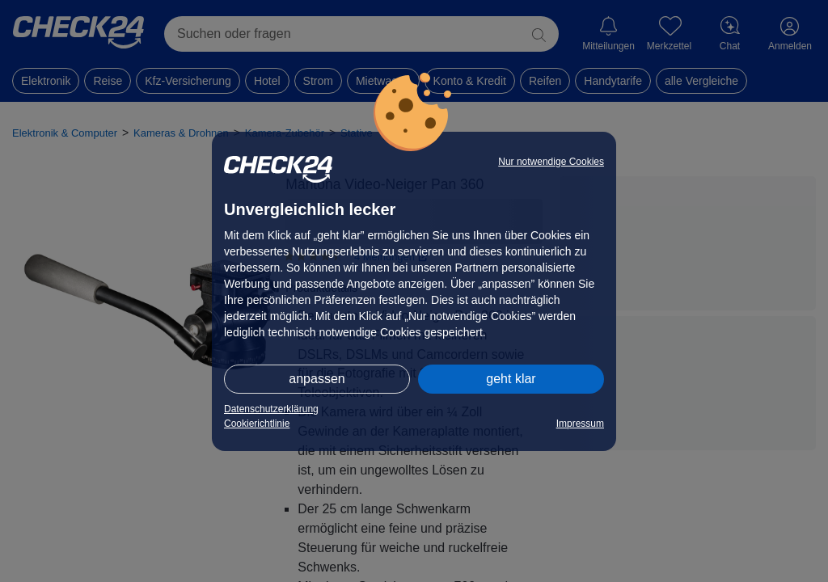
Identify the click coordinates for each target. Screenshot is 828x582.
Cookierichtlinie (256, 423)
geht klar (510, 379)
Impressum (580, 423)
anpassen (316, 379)
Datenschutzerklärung (271, 409)
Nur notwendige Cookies (551, 161)
